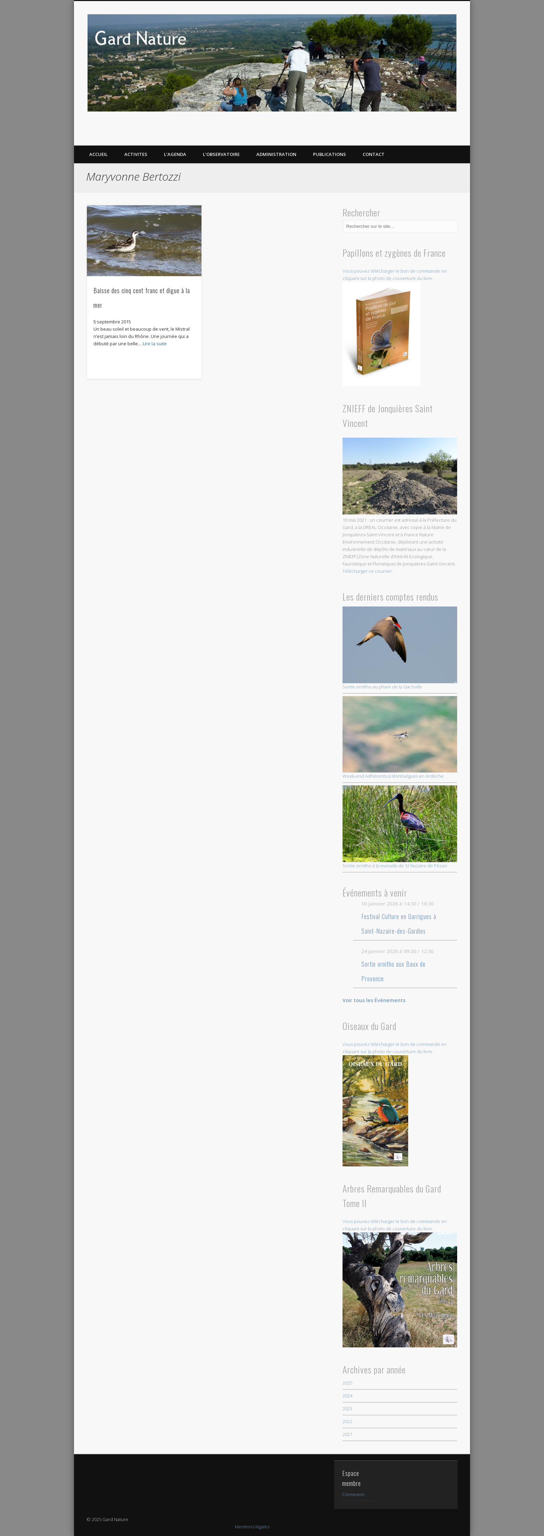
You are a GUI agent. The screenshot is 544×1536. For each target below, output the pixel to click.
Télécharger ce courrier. (368, 571)
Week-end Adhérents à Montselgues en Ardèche (400, 737)
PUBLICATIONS (329, 154)
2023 (347, 1408)
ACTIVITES (135, 154)
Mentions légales (252, 1526)
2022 (347, 1421)
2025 (347, 1383)
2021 (347, 1434)
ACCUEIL (98, 154)
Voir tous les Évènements (374, 1000)
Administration (276, 154)
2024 (347, 1396)
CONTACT (374, 154)
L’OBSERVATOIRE (221, 154)
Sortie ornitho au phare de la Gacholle (400, 648)
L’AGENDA (175, 154)
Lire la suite (155, 343)
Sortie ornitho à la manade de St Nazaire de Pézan (400, 827)
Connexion (353, 1494)
